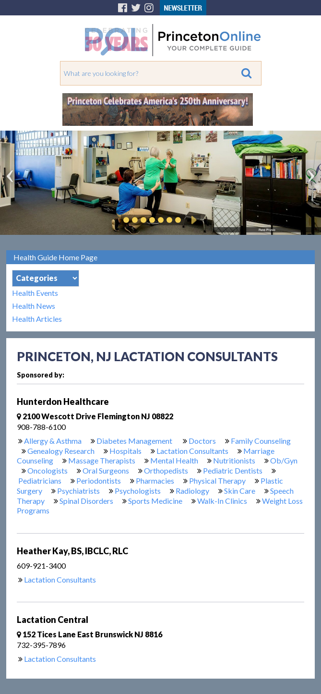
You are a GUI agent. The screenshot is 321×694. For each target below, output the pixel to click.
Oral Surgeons (106, 470)
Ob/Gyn (283, 460)
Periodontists (98, 480)
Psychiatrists (78, 490)
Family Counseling (261, 440)
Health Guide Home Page (55, 257)
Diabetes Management (135, 440)
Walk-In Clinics (222, 500)
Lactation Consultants (192, 450)
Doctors (202, 440)
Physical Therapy (217, 480)
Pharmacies (155, 480)
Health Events (35, 292)
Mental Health (174, 460)
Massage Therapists (101, 460)
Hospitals (125, 450)
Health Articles (37, 318)
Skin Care (239, 490)
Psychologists (138, 490)
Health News (33, 305)
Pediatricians (39, 480)
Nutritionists (234, 460)
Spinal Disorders (86, 500)
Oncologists (47, 470)
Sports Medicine (155, 500)
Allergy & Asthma (53, 440)
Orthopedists (166, 470)
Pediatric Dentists (232, 470)
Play (192, 220)
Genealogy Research (61, 450)
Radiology (192, 490)
